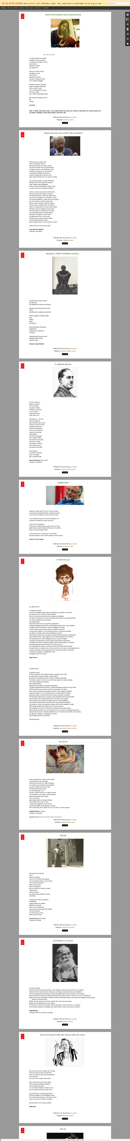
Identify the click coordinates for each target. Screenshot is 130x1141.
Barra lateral (29, 8)
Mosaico (21, 8)
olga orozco (63, 728)
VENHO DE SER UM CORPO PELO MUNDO (63, 133)
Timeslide (45, 8)
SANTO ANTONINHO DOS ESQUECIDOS (63, 15)
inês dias (65, 120)
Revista (15, 8)
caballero (66, 240)
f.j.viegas (65, 546)
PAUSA (63, 836)
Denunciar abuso (80, 1140)
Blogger (74, 1140)
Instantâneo (38, 8)
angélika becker (65, 822)
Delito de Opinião (45, 817)
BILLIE (63, 1129)
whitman (70, 1021)
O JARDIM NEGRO (63, 364)
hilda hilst (66, 1115)
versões (74, 728)
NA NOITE (63, 742)
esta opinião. (57, 817)
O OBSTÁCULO (63, 560)
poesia (71, 120)
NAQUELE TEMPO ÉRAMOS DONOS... (63, 254)
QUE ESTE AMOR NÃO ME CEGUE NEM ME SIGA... (63, 1035)
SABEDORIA (63, 483)
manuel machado (66, 469)
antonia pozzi (66, 927)
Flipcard (9, 8)
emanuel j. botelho (65, 351)
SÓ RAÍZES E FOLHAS (63, 941)
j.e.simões (74, 117)
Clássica (3, 8)
